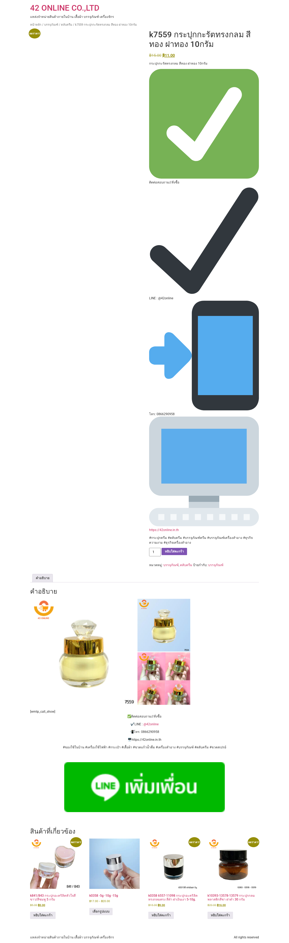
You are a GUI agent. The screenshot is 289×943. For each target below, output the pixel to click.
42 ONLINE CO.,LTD (64, 8)
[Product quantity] (155, 552)
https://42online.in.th (164, 530)
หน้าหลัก (35, 24)
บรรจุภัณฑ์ (51, 24)
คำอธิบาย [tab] (42, 578)
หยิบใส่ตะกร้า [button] (42, 915)
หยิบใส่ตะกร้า (174, 551)
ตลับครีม (66, 24)
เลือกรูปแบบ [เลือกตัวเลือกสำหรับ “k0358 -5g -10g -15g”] (101, 911)
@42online (151, 724)
